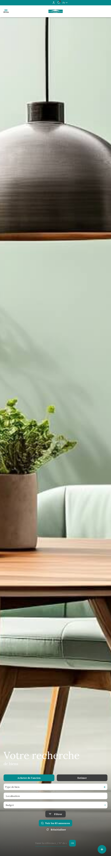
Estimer (82, 777)
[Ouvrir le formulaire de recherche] (55, 814)
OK (72, 843)
